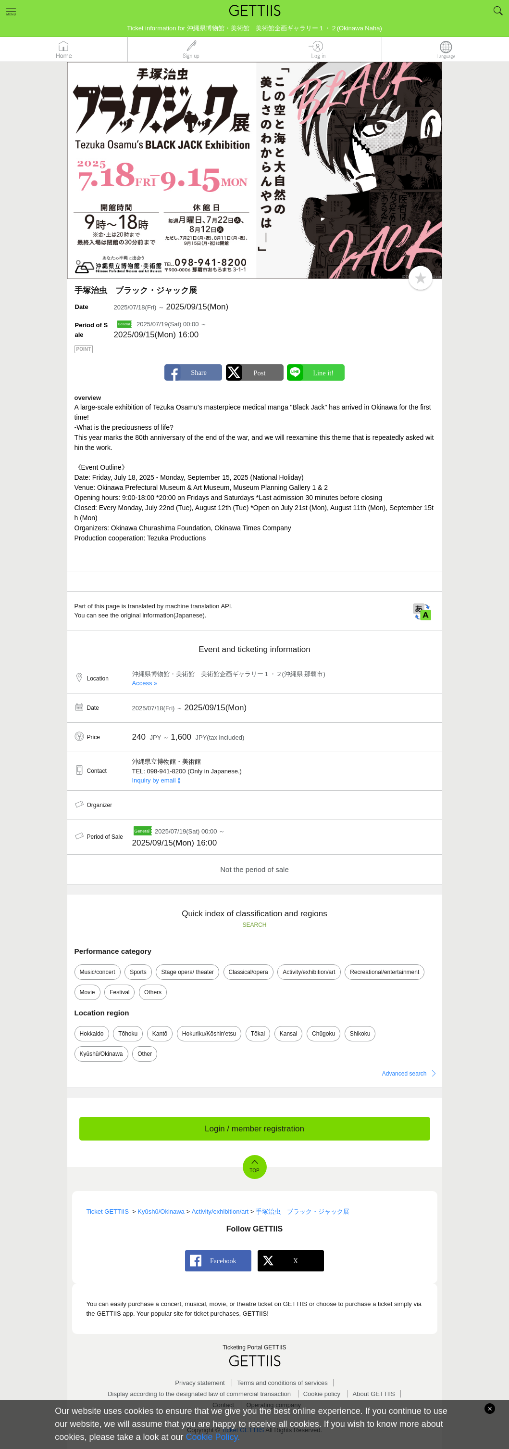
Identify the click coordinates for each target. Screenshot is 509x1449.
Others (152, 992)
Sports (138, 972)
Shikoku (360, 1033)
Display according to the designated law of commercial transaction (199, 1394)
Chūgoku (323, 1033)
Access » (145, 683)
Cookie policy (321, 1394)
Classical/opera (248, 972)
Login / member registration (254, 1128)
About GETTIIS (374, 1394)
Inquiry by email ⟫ (156, 780)
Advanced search (404, 1073)
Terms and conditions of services (282, 1382)
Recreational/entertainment (384, 972)
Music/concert (97, 972)
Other (144, 1054)
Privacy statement (199, 1382)
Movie (87, 992)
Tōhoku (127, 1033)
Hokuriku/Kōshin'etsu (209, 1033)
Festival (119, 992)
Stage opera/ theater (187, 972)
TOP (254, 1170)
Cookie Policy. (213, 1437)
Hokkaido (92, 1033)
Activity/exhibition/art (309, 972)
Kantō (159, 1033)
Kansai (289, 1033)
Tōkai (258, 1033)
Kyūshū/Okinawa (101, 1054)
